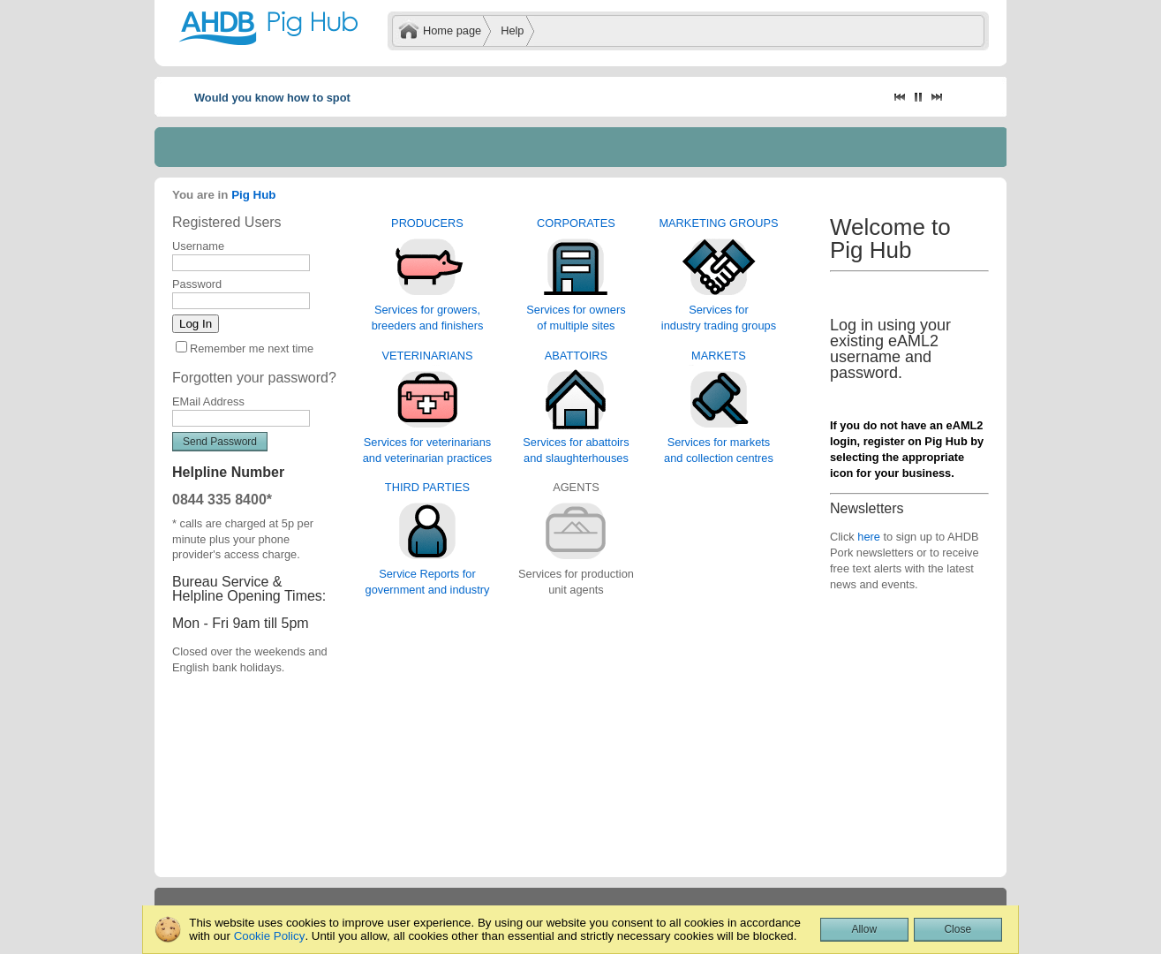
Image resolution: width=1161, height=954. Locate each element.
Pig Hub (253, 194)
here (868, 536)
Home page (452, 30)
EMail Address (208, 401)
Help (512, 30)
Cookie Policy (269, 936)
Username (198, 246)
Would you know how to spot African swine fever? (329, 97)
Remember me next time (251, 348)
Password (197, 284)
